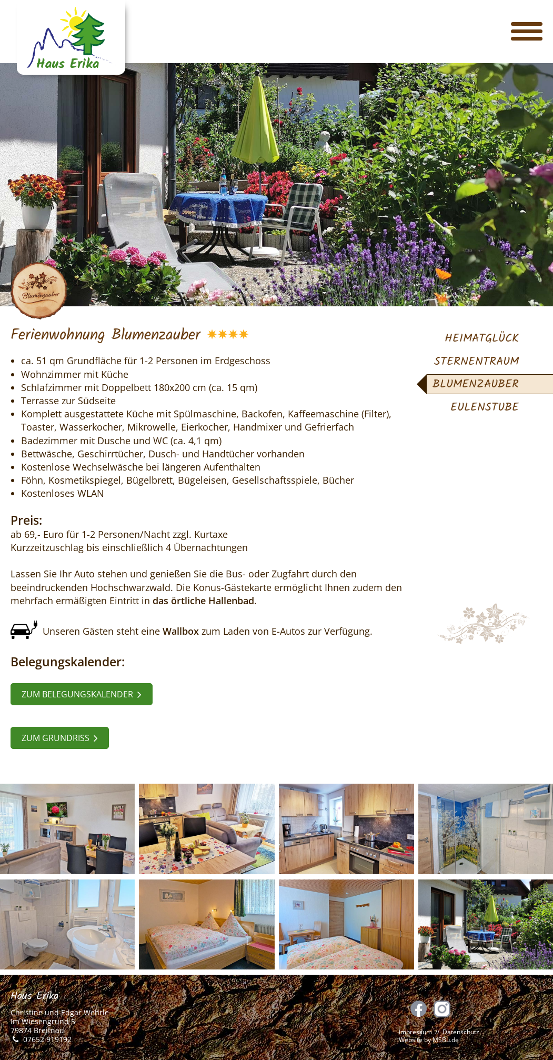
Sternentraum (476, 362)
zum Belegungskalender (82, 694)
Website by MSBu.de (429, 1040)
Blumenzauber (476, 384)
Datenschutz (461, 1032)
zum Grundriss (60, 738)
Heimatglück (482, 338)
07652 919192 (47, 1039)
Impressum (415, 1032)
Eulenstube (484, 407)
